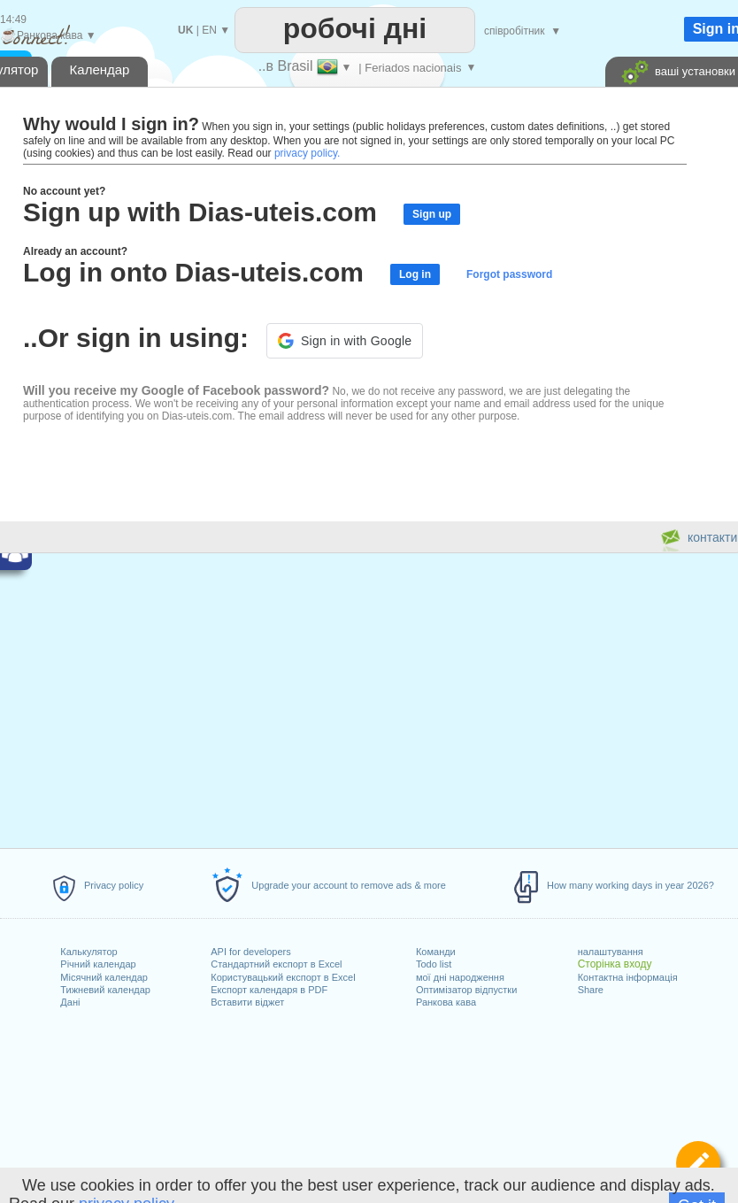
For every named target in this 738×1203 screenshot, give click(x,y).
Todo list (433, 964)
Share (590, 989)
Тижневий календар (105, 989)
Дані (70, 1002)
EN (209, 30)
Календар (100, 69)
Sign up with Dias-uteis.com (200, 212)
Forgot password (509, 274)
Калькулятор (88, 951)
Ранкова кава (446, 1002)
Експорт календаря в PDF (269, 989)
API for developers (251, 951)
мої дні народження (460, 977)
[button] (344, 341)
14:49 (13, 19)
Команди (436, 951)
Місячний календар (104, 977)
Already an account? (75, 251)
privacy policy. (307, 153)
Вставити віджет (247, 1002)
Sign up (431, 214)
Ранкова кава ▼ (48, 35)
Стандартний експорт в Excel (276, 964)
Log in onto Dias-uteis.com (193, 272)
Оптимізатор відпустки (466, 989)
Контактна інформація (628, 977)
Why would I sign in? (111, 124)
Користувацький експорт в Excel (283, 977)
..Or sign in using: (136, 337)
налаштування (610, 951)
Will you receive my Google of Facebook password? (176, 390)
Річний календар (97, 964)
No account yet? (64, 191)
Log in (415, 274)
